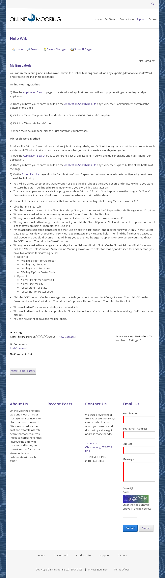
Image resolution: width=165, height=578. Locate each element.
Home (17, 49)
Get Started (61, 555)
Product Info (83, 555)
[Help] (131, 488)
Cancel (146, 528)
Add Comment (18, 348)
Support (104, 555)
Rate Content (66, 336)
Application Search (34, 92)
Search (33, 49)
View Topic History (23, 371)
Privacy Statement (98, 569)
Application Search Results (80, 104)
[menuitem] (111, 19)
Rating (18, 332)
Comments (20, 344)
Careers (122, 555)
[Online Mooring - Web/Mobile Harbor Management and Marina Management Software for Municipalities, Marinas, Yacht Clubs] (35, 18)
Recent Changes (55, 49)
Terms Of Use (121, 569)
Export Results (30, 174)
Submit (130, 528)
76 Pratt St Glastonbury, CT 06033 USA (99, 447)
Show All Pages (81, 49)
